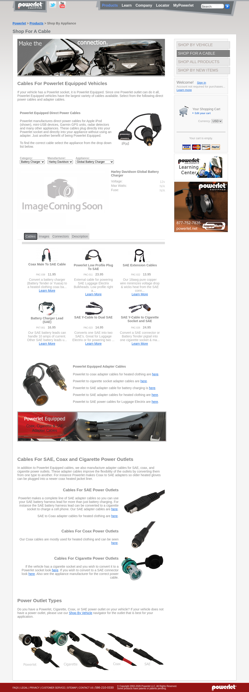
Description (80, 236)
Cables (31, 236)
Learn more (184, 90)
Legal (24, 688)
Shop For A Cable (196, 53)
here (155, 374)
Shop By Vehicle (80, 613)
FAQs (16, 688)
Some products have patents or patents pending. (142, 688)
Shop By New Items (198, 70)
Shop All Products (198, 62)
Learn (128, 5)
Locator (164, 5)
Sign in (201, 82)
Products (36, 23)
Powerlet (19, 23)
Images (44, 236)
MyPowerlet (183, 5)
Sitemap (72, 688)
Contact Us (86, 688)
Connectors (61, 236)
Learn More (47, 290)
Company (144, 5)
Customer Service (53, 688)
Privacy (35, 688)
